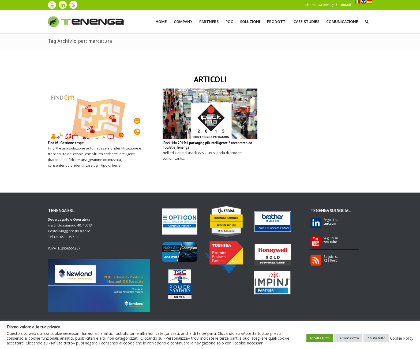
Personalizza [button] (348, 338)
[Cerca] (367, 21)
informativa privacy (319, 4)
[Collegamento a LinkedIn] (63, 5)
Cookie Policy (401, 338)
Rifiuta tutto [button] (376, 338)
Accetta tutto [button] (320, 338)
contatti (345, 4)
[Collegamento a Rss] (73, 5)
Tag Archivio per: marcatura (80, 40)
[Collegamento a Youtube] (52, 5)
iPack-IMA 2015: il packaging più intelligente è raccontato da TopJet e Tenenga (207, 145)
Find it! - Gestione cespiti (66, 143)
